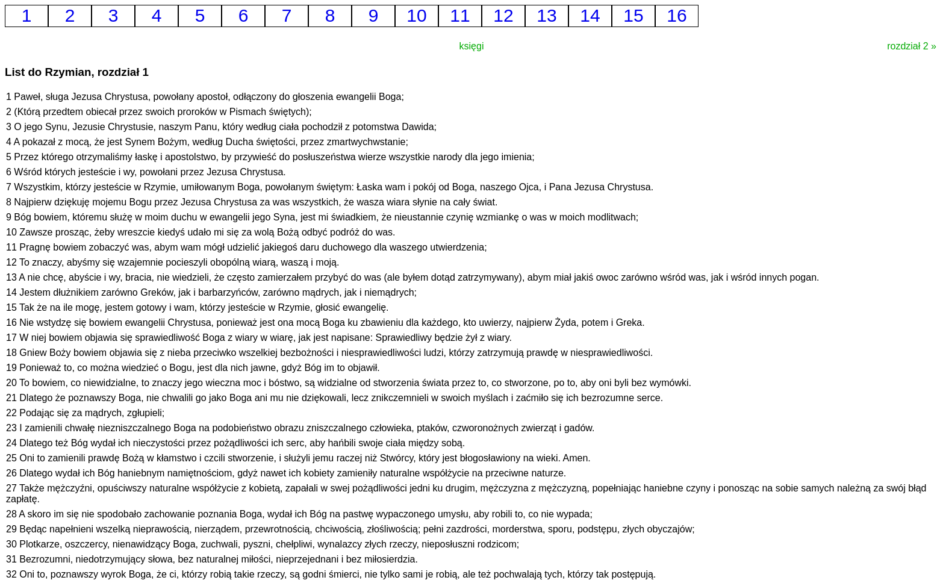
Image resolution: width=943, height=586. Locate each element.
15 (633, 15)
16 (676, 15)
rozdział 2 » (911, 46)
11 (460, 15)
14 (590, 15)
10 (416, 15)
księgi (471, 46)
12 (503, 15)
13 (546, 15)
